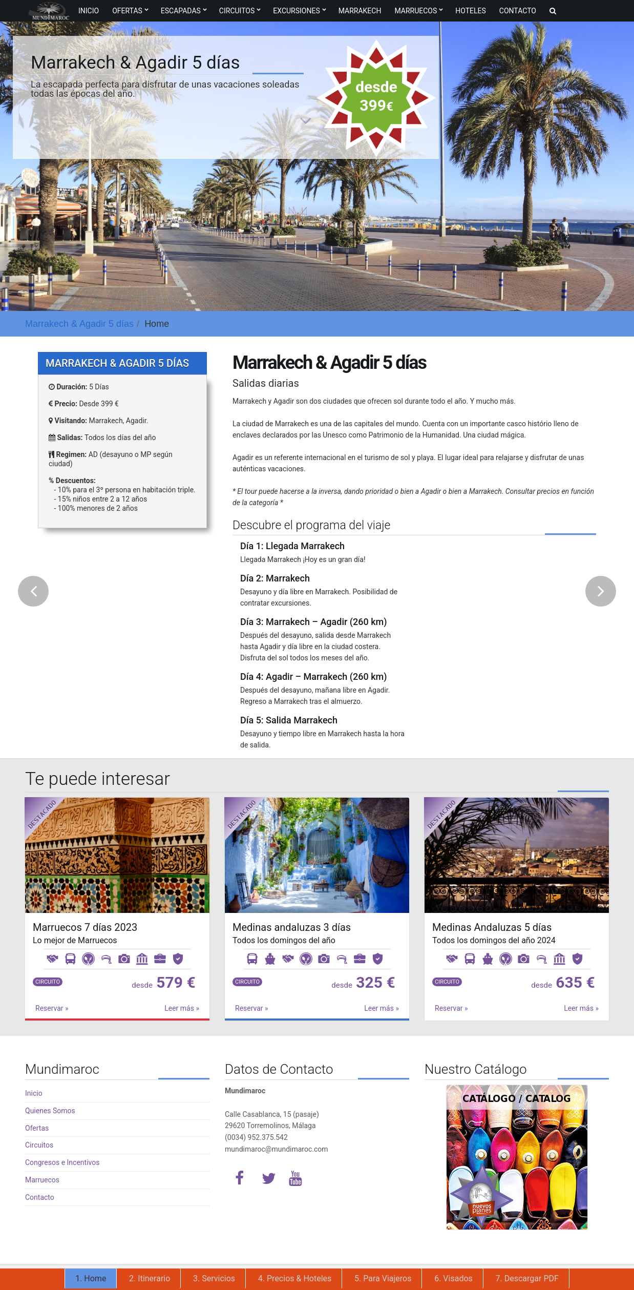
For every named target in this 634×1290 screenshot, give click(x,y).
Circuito (47, 982)
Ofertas (127, 11)
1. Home (90, 1278)
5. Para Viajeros (382, 1278)
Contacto (517, 11)
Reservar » (52, 1008)
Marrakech (360, 11)
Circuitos (237, 11)
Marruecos (415, 11)
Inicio (88, 11)
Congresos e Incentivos (62, 1162)
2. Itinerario (149, 1278)
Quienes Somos (50, 1111)
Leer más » (181, 1008)
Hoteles (470, 11)
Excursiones (296, 11)
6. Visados (453, 1278)
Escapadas (181, 11)
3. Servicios (214, 1278)
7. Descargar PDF (527, 1278)
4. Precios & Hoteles (294, 1278)
